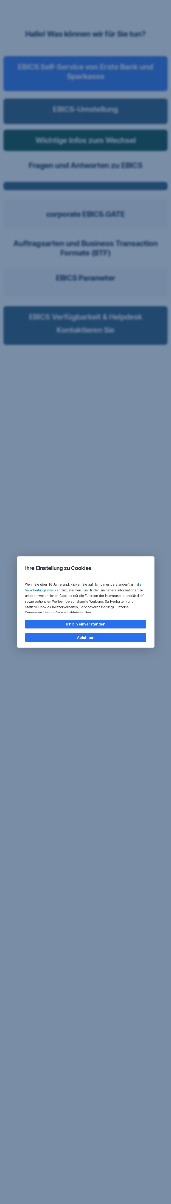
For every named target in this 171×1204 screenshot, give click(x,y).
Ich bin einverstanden (85, 624)
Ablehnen (85, 637)
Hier (86, 590)
